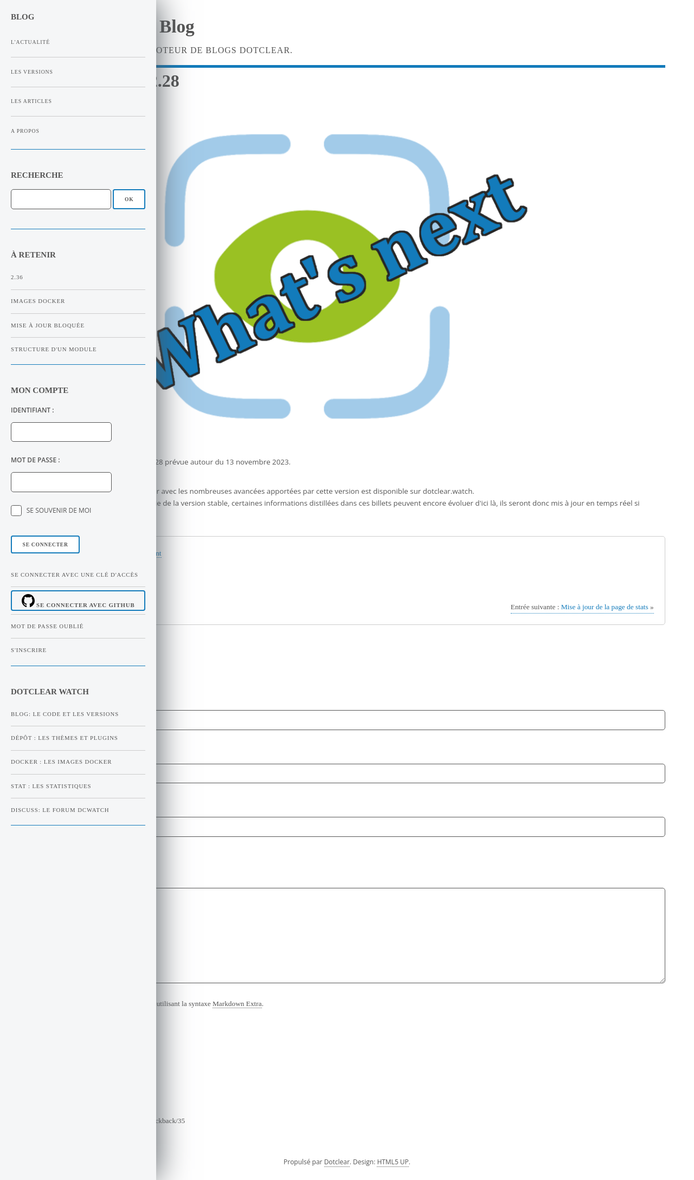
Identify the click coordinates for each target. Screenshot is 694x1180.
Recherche (37, 175)
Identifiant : (32, 410)
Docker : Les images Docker (61, 761)
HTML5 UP (392, 1161)
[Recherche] (61, 199)
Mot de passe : (35, 460)
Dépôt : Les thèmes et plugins (64, 737)
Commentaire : (54, 857)
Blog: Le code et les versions (65, 714)
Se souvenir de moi (59, 510)
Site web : (44, 803)
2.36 (17, 277)
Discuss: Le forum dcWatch (60, 810)
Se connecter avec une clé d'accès (74, 574)
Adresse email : (54, 750)
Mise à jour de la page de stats (582, 607)
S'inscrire (29, 650)
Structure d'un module (54, 349)
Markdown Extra (237, 1004)
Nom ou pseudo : (57, 697)
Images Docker (38, 301)
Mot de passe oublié (47, 626)
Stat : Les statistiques (51, 786)
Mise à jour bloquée (48, 325)
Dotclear (337, 1161)
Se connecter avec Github (78, 601)
